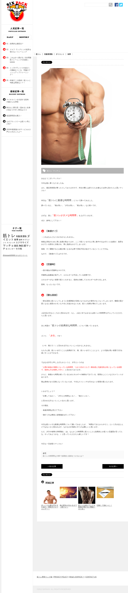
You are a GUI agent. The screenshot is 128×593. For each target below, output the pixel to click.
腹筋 (16, 246)
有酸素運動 (48, 54)
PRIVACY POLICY (61, 577)
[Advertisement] (64, 31)
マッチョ (8, 245)
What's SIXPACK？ (76, 577)
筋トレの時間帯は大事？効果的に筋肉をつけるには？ (63, 456)
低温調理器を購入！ (14, 116)
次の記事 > (113, 466)
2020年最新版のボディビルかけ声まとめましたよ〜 (18, 130)
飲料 (20, 240)
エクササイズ (22, 242)
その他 (19, 249)
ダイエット (60, 54)
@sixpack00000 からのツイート (15, 255)
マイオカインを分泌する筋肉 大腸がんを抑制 (18, 101)
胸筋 (21, 246)
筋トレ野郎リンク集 (44, 577)
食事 (69, 54)
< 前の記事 (52, 466)
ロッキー (11, 249)
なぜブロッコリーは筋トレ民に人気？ (18, 123)
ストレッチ (11, 243)
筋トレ (38, 54)
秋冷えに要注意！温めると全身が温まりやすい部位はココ (18, 109)
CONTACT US (91, 577)
